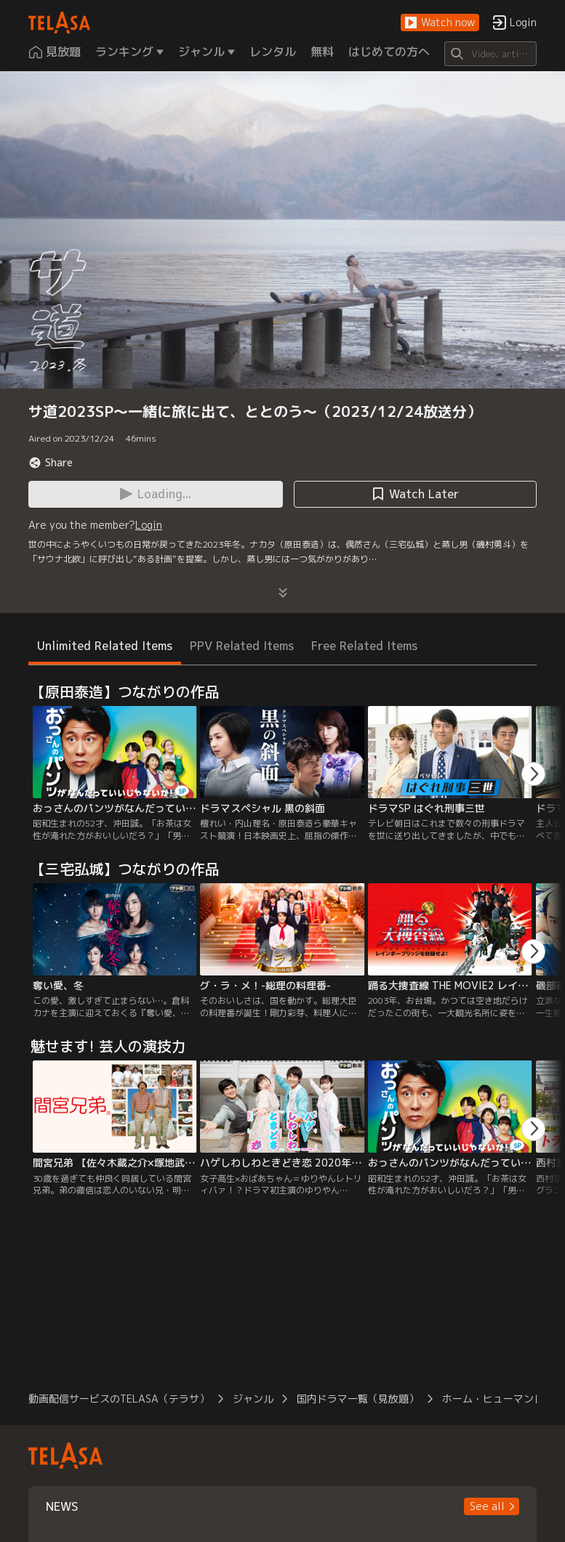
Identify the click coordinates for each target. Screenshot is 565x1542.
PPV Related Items (242, 646)
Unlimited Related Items (104, 646)
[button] (440, 23)
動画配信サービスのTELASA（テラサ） (118, 1398)
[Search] (490, 53)
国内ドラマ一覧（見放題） (358, 1398)
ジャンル (253, 1398)
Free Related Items (364, 646)
